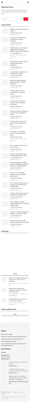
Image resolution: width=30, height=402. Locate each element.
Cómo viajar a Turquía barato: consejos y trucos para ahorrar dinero (18, 133)
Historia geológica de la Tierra (8, 341)
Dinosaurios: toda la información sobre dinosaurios (13, 336)
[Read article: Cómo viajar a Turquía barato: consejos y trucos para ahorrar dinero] (5, 133)
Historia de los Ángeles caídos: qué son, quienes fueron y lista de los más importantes (19, 279)
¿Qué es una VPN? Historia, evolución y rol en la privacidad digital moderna (18, 174)
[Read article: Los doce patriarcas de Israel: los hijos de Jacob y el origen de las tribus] (5, 123)
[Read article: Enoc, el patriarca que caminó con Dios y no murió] (5, 147)
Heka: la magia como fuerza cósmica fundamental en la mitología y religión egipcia (19, 203)
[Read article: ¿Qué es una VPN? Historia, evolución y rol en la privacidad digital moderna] (5, 175)
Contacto (14, 392)
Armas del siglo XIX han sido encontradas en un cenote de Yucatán (17, 92)
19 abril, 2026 (14, 169)
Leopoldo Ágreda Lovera (16, 53)
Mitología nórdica (5, 357)
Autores (21, 392)
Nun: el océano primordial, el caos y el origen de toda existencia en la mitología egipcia (19, 184)
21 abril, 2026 (14, 87)
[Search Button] (28, 2)
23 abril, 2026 (14, 34)
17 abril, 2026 (14, 180)
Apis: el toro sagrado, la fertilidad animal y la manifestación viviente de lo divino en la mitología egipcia (19, 164)
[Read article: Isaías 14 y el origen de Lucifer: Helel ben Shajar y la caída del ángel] (5, 222)
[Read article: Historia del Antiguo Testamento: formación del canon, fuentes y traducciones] (5, 82)
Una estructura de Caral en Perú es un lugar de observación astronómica (19, 63)
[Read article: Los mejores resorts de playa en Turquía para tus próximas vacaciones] (5, 40)
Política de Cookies (5, 392)
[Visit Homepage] (15, 2)
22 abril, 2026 (14, 44)
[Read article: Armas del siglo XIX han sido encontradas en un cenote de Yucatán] (5, 93)
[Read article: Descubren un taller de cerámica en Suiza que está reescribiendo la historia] (5, 113)
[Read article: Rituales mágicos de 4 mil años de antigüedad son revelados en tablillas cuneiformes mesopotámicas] (5, 50)
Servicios (3, 393)
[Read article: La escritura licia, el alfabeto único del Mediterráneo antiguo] (5, 74)
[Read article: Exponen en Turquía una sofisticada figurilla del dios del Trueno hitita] (5, 214)
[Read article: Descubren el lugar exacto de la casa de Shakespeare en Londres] (5, 156)
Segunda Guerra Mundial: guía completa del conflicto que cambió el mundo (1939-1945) (18, 290)
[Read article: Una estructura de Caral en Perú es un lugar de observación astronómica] (5, 64)
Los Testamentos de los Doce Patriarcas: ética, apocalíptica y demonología (18, 102)
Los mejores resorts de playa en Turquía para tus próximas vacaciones (18, 39)
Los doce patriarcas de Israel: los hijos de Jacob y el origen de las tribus (18, 123)
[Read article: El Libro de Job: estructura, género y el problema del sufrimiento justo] (5, 195)
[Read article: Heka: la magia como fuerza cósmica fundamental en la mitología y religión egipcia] (5, 204)
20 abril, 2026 (14, 98)
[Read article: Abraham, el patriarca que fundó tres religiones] (5, 31)
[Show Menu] (2, 2)
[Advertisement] (15, 253)
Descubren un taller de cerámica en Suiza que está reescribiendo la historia (19, 112)
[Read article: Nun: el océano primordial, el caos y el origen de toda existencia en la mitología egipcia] (5, 185)
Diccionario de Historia (6, 334)
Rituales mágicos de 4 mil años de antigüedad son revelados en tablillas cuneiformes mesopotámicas (19, 49)
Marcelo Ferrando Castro (16, 32)
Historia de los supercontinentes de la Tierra (12, 339)
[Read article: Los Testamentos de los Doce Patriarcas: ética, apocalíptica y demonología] (5, 103)
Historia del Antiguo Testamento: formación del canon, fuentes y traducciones (18, 82)
